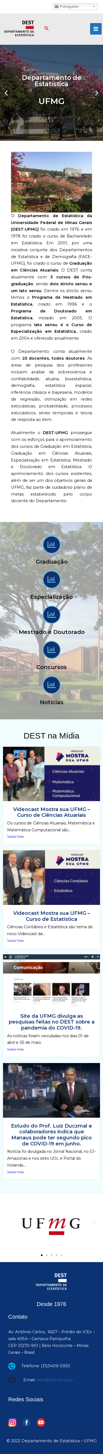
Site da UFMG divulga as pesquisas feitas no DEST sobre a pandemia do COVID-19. (51, 1022)
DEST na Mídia (51, 735)
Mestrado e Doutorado (52, 632)
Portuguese (66, 6)
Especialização (51, 597)
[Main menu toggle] (96, 29)
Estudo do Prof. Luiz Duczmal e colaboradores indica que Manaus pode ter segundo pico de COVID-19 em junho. (51, 1135)
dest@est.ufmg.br (55, 1379)
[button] (46, 29)
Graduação (52, 561)
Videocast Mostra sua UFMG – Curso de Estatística (51, 916)
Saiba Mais (15, 836)
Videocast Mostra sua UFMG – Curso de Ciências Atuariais (51, 812)
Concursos (51, 667)
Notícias (51, 702)
